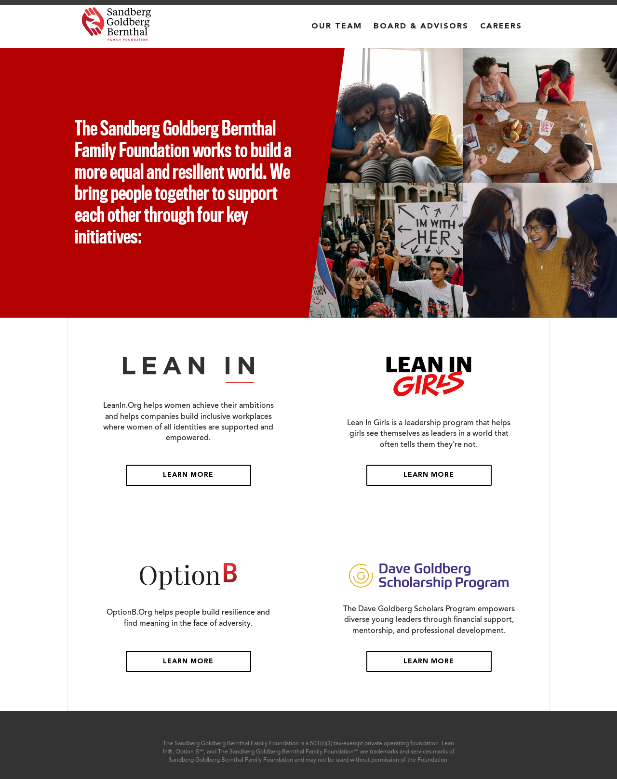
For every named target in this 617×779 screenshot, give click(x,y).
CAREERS (501, 26)
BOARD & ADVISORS (421, 26)
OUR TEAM (336, 26)
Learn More (188, 474)
